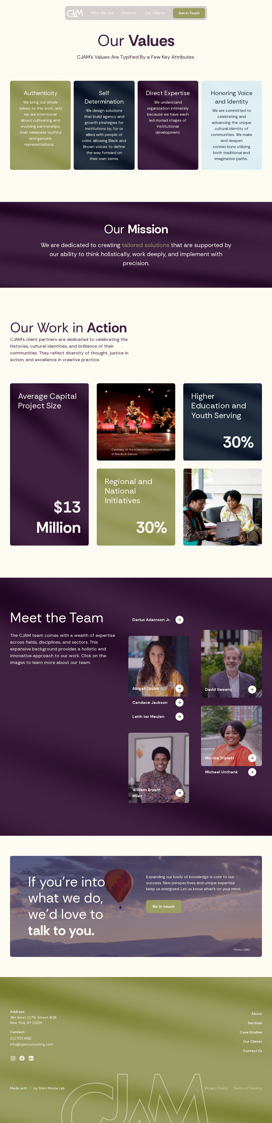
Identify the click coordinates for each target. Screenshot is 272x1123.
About (256, 1013)
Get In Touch (189, 13)
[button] (158, 625)
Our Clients (155, 13)
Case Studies (251, 1032)
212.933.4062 (21, 1038)
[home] (75, 13)
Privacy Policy (216, 1088)
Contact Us (252, 1051)
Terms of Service (248, 1088)
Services (129, 13)
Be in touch (164, 906)
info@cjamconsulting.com (31, 1044)
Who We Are (102, 13)
